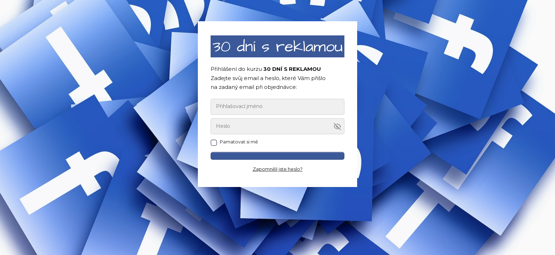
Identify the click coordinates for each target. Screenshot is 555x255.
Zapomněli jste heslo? (278, 169)
